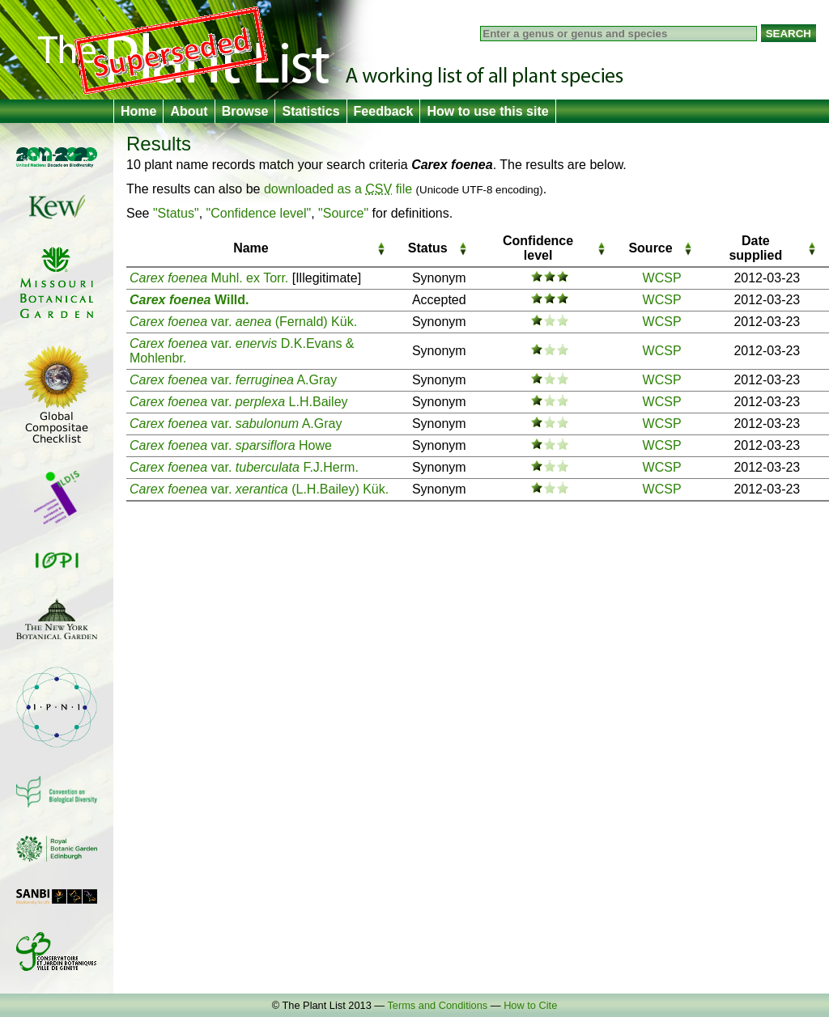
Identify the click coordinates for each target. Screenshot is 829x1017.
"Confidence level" (259, 213)
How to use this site (487, 111)
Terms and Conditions (437, 1005)
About (188, 111)
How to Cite (530, 1005)
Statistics (310, 111)
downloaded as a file (338, 189)
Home (138, 111)
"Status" (176, 213)
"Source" (343, 213)
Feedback (384, 111)
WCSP (662, 278)
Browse (245, 111)
